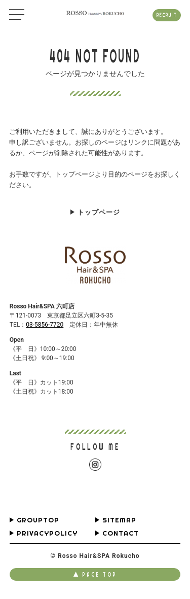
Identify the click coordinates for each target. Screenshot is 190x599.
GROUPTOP (38, 520)
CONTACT (120, 533)
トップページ (99, 212)
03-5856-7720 (44, 324)
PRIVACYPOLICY (47, 533)
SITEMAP (119, 520)
